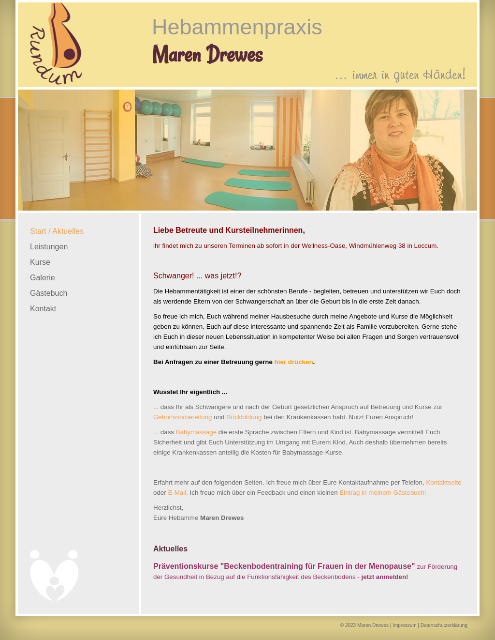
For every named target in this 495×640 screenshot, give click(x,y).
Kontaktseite (443, 482)
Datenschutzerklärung (444, 625)
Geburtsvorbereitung (182, 417)
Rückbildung (244, 417)
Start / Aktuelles (57, 231)
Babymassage (196, 432)
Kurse (40, 262)
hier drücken (294, 362)
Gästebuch (48, 293)
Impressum (404, 625)
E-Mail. (178, 492)
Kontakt (43, 309)
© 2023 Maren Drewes (364, 625)
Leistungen (49, 247)
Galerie (42, 278)
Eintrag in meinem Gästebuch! (382, 492)
